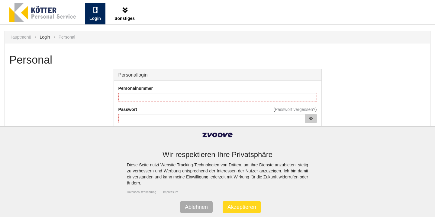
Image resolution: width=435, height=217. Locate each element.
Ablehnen (196, 207)
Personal (67, 37)
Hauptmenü (20, 37)
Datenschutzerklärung (141, 192)
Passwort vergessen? (295, 109)
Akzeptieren (241, 207)
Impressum (170, 192)
